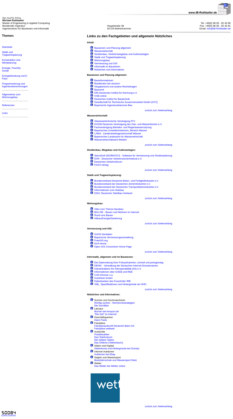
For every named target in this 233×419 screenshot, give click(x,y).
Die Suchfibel (101, 305)
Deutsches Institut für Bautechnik (112, 99)
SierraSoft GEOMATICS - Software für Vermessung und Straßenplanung (133, 155)
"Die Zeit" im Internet (105, 314)
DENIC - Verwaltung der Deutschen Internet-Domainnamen (126, 265)
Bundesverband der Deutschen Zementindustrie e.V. (122, 183)
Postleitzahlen (101, 334)
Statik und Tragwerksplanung (12, 53)
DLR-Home (100, 243)
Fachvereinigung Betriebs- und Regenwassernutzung (122, 127)
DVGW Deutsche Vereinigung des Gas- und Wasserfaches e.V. (128, 124)
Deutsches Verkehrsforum (108, 161)
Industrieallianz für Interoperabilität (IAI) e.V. (117, 268)
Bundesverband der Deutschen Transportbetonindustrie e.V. (126, 187)
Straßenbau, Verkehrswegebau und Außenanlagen (121, 54)
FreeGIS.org (101, 240)
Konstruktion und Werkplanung (11, 61)
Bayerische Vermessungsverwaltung (113, 237)
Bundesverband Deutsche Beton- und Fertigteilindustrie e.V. (126, 180)
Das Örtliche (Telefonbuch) (108, 342)
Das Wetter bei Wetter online (109, 366)
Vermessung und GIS (105, 63)
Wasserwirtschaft (103, 51)
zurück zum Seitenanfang (158, 110)
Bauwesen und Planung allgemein (112, 48)
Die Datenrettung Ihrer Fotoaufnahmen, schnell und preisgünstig (128, 262)
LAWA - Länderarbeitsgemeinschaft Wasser (117, 133)
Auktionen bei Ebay (104, 354)
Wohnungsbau (102, 60)
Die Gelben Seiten (104, 340)
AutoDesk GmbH (103, 278)
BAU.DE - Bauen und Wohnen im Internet (116, 212)
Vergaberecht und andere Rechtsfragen (115, 86)
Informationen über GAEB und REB (113, 271)
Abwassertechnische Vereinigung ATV (114, 121)
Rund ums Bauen (103, 215)
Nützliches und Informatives (109, 69)
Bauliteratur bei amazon (107, 83)
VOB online (100, 96)
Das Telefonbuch (103, 337)
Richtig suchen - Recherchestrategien (114, 302)
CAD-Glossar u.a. (103, 275)
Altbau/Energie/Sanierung (108, 218)
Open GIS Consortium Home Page (113, 246)
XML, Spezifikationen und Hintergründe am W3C (120, 284)
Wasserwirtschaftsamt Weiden (110, 139)
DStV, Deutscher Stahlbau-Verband (113, 193)
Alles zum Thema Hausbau (108, 209)
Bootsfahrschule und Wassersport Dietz (115, 360)
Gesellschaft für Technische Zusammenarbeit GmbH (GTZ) (126, 102)
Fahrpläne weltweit (104, 328)
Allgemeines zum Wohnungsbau (11, 96)
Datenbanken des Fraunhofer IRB (112, 281)
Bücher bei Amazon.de (106, 311)
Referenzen (8, 105)
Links (5, 113)
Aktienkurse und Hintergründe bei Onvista (116, 348)
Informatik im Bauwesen (107, 66)
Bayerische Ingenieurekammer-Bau (113, 105)
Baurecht (99, 89)
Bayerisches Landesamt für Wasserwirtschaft (118, 136)
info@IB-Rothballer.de (219, 28)
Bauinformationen (103, 80)
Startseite (7, 47)
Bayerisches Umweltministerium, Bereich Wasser (120, 130)
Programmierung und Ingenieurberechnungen (15, 85)
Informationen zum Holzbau (109, 190)
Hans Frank (100, 320)
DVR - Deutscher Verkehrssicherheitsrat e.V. (118, 158)
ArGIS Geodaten (103, 234)
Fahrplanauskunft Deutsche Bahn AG (114, 325)
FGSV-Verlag (101, 165)
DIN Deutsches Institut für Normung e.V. (115, 92)
